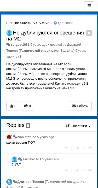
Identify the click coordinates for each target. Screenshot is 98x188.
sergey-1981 (20, 44)
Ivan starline (26, 137)
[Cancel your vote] (83, 148)
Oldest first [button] (78, 126)
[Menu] (89, 5)
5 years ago (45, 137)
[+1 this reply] (77, 148)
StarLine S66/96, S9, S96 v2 (27, 23)
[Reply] (66, 148)
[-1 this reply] (90, 148)
